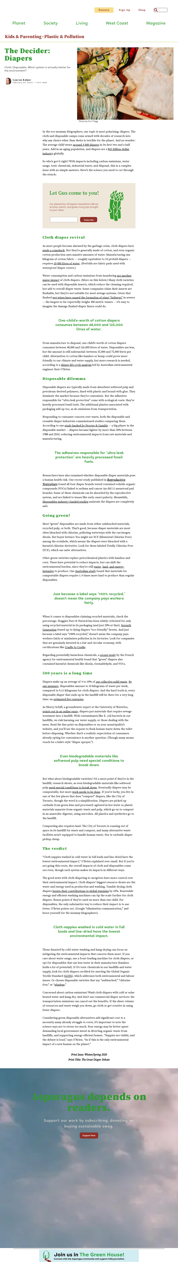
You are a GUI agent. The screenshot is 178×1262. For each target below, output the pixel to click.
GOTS (68, 978)
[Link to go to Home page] (43, 11)
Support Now (88, 1137)
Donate (104, 10)
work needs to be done (86, 794)
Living (82, 25)
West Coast (117, 25)
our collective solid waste (111, 683)
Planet (18, 25)
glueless (60, 986)
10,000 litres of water (67, 265)
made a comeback (54, 252)
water (97, 568)
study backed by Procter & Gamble (86, 427)
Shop (142, 10)
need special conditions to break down (73, 789)
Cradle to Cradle (75, 649)
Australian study (85, 573)
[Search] (160, 10)
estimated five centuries (68, 701)
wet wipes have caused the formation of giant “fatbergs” (87, 299)
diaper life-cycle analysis (76, 367)
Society (50, 25)
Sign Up (124, 10)
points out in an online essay (60, 713)
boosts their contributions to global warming (80, 893)
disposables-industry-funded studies (65, 503)
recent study (108, 657)
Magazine (156, 25)
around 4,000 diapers (86, 147)
